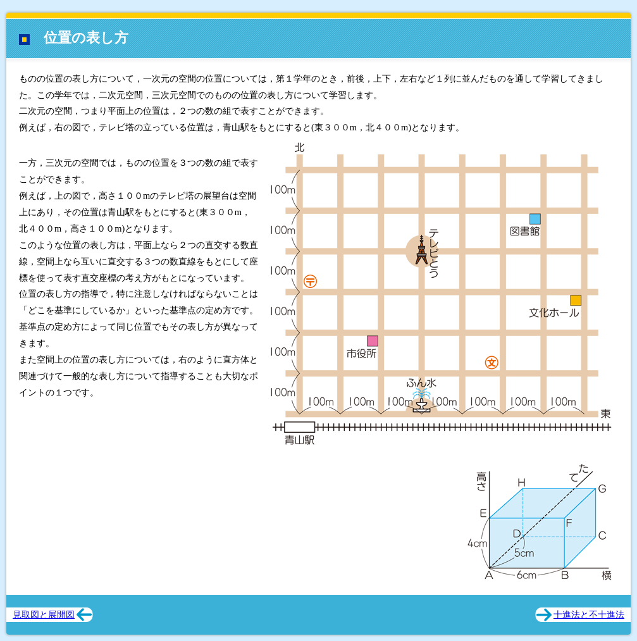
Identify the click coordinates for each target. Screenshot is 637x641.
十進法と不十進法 (589, 614)
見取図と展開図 (44, 614)
